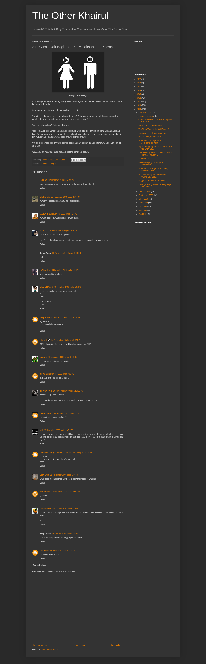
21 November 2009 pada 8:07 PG (64, 475)
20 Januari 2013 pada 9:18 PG (63, 551)
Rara (42, 180)
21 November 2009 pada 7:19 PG (77, 452)
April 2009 (143, 214)
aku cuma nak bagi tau (48, 164)
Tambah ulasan (40, 565)
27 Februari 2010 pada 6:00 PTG (67, 492)
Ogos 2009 (144, 199)
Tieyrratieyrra (46, 391)
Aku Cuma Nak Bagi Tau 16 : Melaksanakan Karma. (150, 141)
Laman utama (79, 645)
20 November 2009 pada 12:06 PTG (68, 413)
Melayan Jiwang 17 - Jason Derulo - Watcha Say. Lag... (153, 176)
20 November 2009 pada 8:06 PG (65, 340)
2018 (139, 83)
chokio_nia (45, 197)
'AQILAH (44, 214)
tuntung (43, 357)
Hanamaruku (46, 492)
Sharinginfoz (46, 413)
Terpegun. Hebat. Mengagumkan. (152, 133)
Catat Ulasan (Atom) (49, 650)
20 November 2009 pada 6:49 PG (66, 253)
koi (41, 430)
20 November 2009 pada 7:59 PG (65, 317)
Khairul (43, 340)
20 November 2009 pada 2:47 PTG (58, 430)
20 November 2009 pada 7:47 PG (66, 287)
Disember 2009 (146, 112)
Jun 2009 (143, 206)
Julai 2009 (143, 203)
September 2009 (146, 195)
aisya (42, 374)
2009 (139, 109)
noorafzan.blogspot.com (51, 452)
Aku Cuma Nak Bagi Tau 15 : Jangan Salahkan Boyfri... (154, 169)
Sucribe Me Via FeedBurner (150, 125)
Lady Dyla (44, 475)
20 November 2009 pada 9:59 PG (60, 374)
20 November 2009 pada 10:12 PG (68, 391)
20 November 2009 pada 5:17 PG (63, 214)
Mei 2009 (143, 210)
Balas (42, 188)
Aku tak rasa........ (145, 159)
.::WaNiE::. (45, 270)
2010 (139, 105)
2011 (139, 101)
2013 (139, 94)
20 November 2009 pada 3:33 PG (59, 180)
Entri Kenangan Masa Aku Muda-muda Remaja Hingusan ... (155, 154)
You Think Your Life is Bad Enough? (153, 129)
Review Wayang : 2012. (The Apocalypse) (150, 163)
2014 (139, 90)
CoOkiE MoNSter (47, 509)
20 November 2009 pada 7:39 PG (65, 270)
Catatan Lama (117, 645)
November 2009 (146, 116)
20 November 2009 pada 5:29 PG (63, 231)
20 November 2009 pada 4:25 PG (65, 197)
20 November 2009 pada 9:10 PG (62, 357)
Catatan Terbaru (40, 645)
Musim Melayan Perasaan (149, 137)
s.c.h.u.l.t (44, 231)
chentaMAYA (46, 287)
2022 (139, 79)
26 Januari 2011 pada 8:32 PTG (65, 534)
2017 (139, 86)
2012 (139, 98)
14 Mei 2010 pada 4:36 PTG (68, 509)
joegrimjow (45, 317)
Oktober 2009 (145, 191)
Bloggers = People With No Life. (152, 180)
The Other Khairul (70, 15)
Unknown (44, 551)
